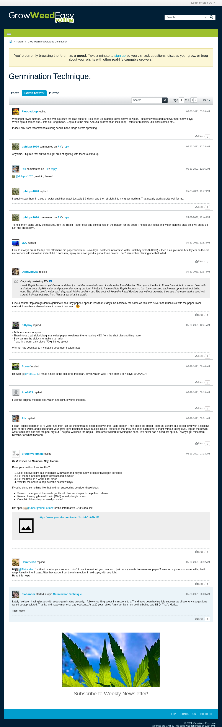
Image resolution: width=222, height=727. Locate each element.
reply (66, 146)
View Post (50, 281)
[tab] (15, 93)
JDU (24, 242)
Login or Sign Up (203, 2)
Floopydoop (30, 111)
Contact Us (188, 714)
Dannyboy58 (30, 271)
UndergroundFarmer (41, 508)
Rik (59, 146)
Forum (19, 41)
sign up (120, 55)
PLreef (26, 366)
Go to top (206, 714)
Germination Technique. (67, 594)
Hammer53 (29, 562)
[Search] (186, 17)
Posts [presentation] (15, 93)
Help (173, 714)
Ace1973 (33, 373)
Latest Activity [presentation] (34, 93)
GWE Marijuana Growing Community (47, 41)
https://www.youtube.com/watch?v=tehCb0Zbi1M (69, 517)
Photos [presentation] (54, 93)
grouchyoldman (32, 453)
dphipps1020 (30, 146)
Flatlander (27, 569)
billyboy (27, 325)
